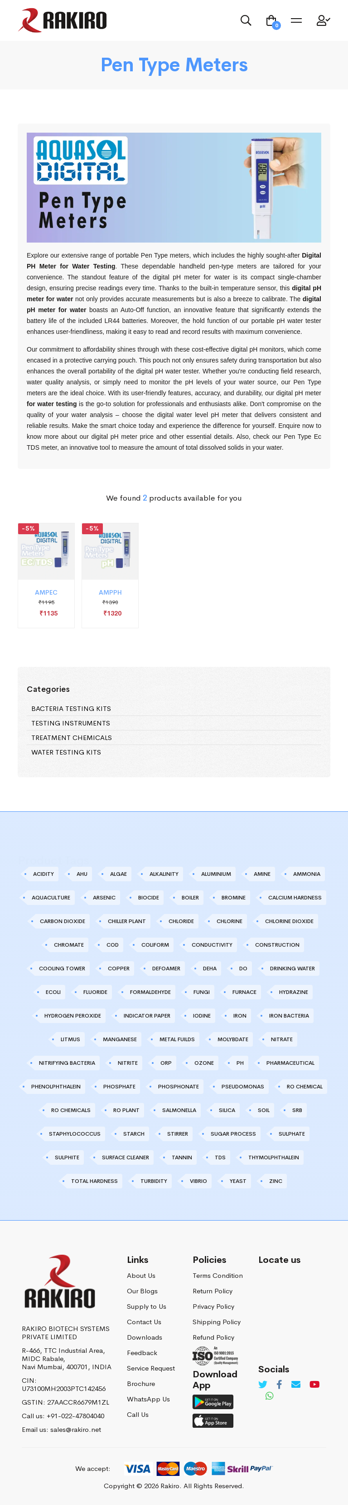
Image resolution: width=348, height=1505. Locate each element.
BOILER (190, 897)
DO (243, 968)
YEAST (238, 1181)
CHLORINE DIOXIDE (289, 921)
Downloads (144, 1337)
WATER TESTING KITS (66, 752)
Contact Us (144, 1321)
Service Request (151, 1368)
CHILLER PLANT (127, 921)
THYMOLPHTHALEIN (273, 1157)
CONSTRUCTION (277, 945)
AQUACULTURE (51, 897)
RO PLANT (126, 1110)
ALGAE (118, 874)
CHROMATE (69, 945)
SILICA (227, 1110)
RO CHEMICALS (71, 1110)
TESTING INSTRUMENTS (70, 723)
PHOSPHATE (119, 1086)
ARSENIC (104, 897)
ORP (166, 1063)
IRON (239, 1015)
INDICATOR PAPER (147, 1015)
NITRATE (282, 1039)
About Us (141, 1275)
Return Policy (212, 1290)
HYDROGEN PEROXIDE (72, 1015)
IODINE (202, 1015)
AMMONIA (306, 874)
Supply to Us (146, 1306)
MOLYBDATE (233, 1039)
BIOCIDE (148, 897)
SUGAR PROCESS (233, 1133)
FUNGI (201, 992)
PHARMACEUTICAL (290, 1063)
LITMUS (70, 1039)
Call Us (138, 1414)
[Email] (295, 1385)
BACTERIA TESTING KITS (71, 708)
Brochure (141, 1383)
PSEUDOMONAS (243, 1086)
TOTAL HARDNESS (94, 1181)
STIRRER (177, 1133)
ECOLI (53, 992)
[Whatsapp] (270, 1396)
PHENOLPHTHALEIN (56, 1086)
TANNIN (182, 1157)
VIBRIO (198, 1181)
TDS (220, 1157)
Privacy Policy (213, 1306)
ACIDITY (43, 874)
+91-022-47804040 (75, 1415)
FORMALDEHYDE (150, 992)
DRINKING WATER (292, 968)
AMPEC (46, 598)
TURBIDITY (153, 1181)
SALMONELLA (179, 1110)
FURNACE (244, 992)
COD (112, 945)
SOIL (264, 1110)
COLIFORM (155, 945)
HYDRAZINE (293, 992)
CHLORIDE (181, 921)
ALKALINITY (164, 874)
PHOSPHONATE (178, 1086)
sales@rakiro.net (75, 1429)
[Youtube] (314, 1385)
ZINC (275, 1181)
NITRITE (128, 1063)
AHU (82, 874)
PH (240, 1063)
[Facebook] (279, 1385)
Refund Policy (213, 1337)
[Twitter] (262, 1385)
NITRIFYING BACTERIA (67, 1063)
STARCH (134, 1133)
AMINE (262, 874)
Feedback (142, 1352)
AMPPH (110, 598)
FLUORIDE (95, 992)
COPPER (119, 968)
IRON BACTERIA (289, 1015)
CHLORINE (229, 921)
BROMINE (234, 897)
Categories (48, 689)
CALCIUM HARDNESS (295, 897)
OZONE (204, 1063)
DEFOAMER (166, 968)
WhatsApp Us (148, 1399)
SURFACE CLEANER (125, 1157)
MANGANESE (120, 1039)
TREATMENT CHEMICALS (71, 737)
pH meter (308, 393)
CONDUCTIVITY (212, 945)
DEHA (210, 968)
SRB (297, 1110)
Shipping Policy (217, 1321)
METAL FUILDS (177, 1039)
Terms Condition (218, 1275)
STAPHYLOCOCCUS (75, 1133)
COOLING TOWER (62, 968)
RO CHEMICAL (305, 1086)
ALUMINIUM (216, 874)
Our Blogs (142, 1290)
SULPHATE (292, 1133)
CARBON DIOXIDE (62, 921)
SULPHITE (67, 1157)
